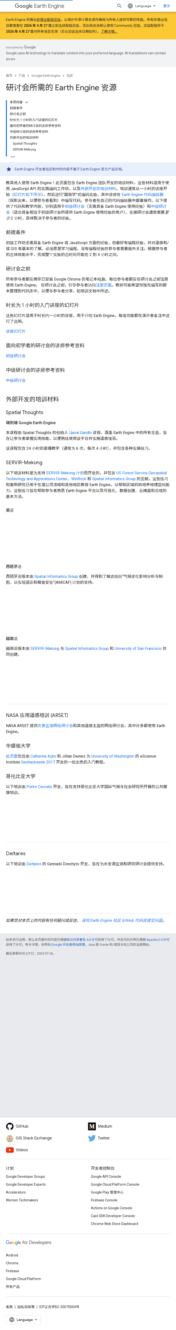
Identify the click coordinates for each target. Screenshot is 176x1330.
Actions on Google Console (111, 1208)
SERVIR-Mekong (44, 648)
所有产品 (13, 1287)
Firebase (12, 1271)
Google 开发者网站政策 (68, 944)
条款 (9, 1307)
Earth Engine (39, 6)
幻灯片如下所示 (27, 194)
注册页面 (104, 285)
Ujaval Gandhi (80, 432)
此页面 (12, 756)
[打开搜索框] (119, 6)
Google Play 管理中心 (107, 1192)
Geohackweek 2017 (38, 762)
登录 (166, 6)
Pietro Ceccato (39, 786)
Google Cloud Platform (23, 1279)
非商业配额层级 (49, 20)
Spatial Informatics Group (114, 479)
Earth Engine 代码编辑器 (142, 194)
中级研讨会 (16, 380)
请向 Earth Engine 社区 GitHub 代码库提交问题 (121, 920)
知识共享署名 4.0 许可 (82, 939)
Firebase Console (104, 1200)
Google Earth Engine (45, 75)
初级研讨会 (75, 206)
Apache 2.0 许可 (158, 939)
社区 (70, 75)
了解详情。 (109, 31)
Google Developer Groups (25, 1177)
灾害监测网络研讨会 (55, 725)
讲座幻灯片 (16, 331)
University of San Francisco (138, 648)
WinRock (78, 479)
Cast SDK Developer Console (113, 1216)
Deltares (34, 864)
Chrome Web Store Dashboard (114, 1224)
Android (12, 1255)
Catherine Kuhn (43, 756)
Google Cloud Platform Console (115, 1184)
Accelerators (16, 1192)
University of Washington (112, 756)
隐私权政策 (26, 1307)
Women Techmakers (22, 1200)
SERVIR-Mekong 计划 (65, 473)
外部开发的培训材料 (98, 188)
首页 (9, 75)
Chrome (12, 1263)
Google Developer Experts (26, 1184)
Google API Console (106, 1177)
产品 (22, 75)
